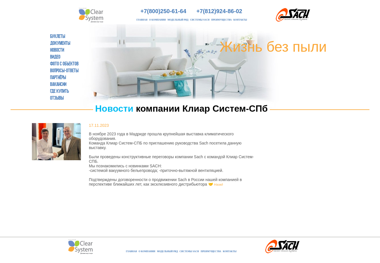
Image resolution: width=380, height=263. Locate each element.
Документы (60, 43)
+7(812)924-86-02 (219, 11)
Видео (55, 57)
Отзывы (57, 98)
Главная (142, 20)
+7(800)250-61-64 (163, 11)
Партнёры (58, 77)
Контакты (240, 20)
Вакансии (58, 84)
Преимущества (221, 20)
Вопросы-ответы (64, 70)
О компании (157, 20)
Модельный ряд (177, 20)
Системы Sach (199, 20)
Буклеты (57, 36)
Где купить (59, 91)
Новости (57, 50)
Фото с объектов (64, 64)
